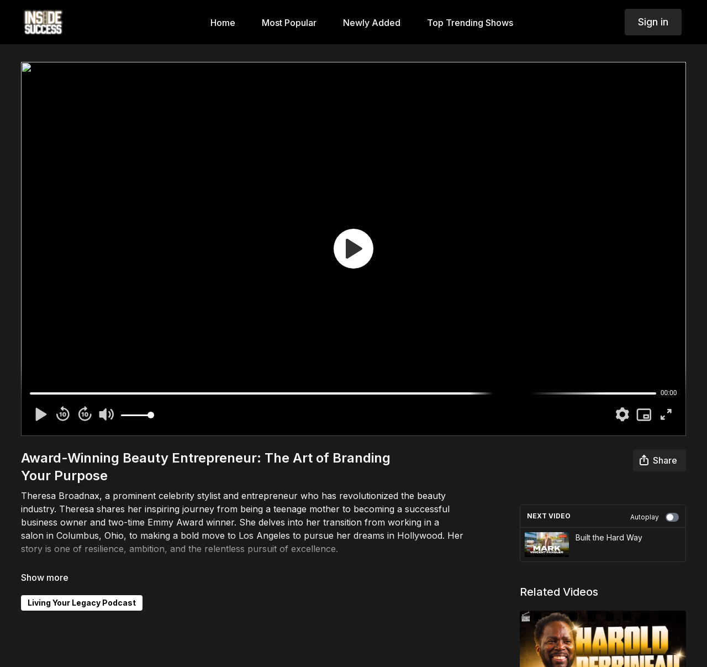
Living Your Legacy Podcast (82, 602)
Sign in (653, 22)
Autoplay (654, 517)
